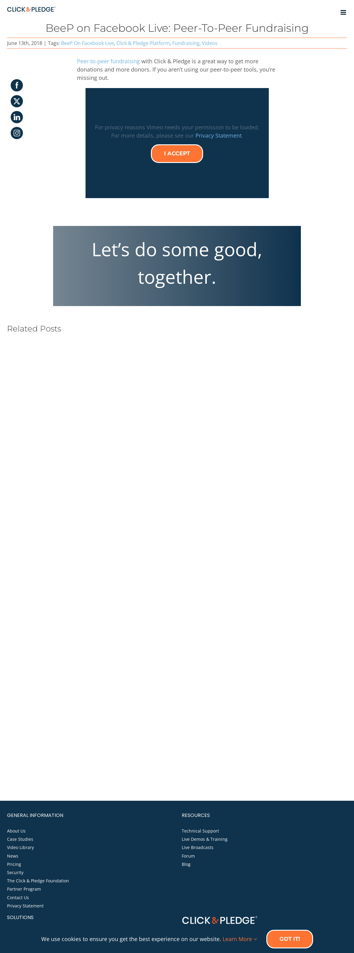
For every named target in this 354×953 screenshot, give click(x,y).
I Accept (177, 153)
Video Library (20, 847)
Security (15, 872)
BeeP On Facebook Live (87, 43)
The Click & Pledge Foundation (38, 881)
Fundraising (185, 43)
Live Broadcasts (197, 847)
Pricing (14, 864)
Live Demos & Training (205, 839)
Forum (188, 856)
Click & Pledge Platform (143, 43)
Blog (186, 864)
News (12, 856)
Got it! (289, 939)
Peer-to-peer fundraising (108, 61)
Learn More (240, 939)
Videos (209, 43)
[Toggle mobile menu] (344, 12)
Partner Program (24, 889)
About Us (16, 831)
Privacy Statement (218, 135)
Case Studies (20, 839)
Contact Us (18, 897)
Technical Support (200, 831)
